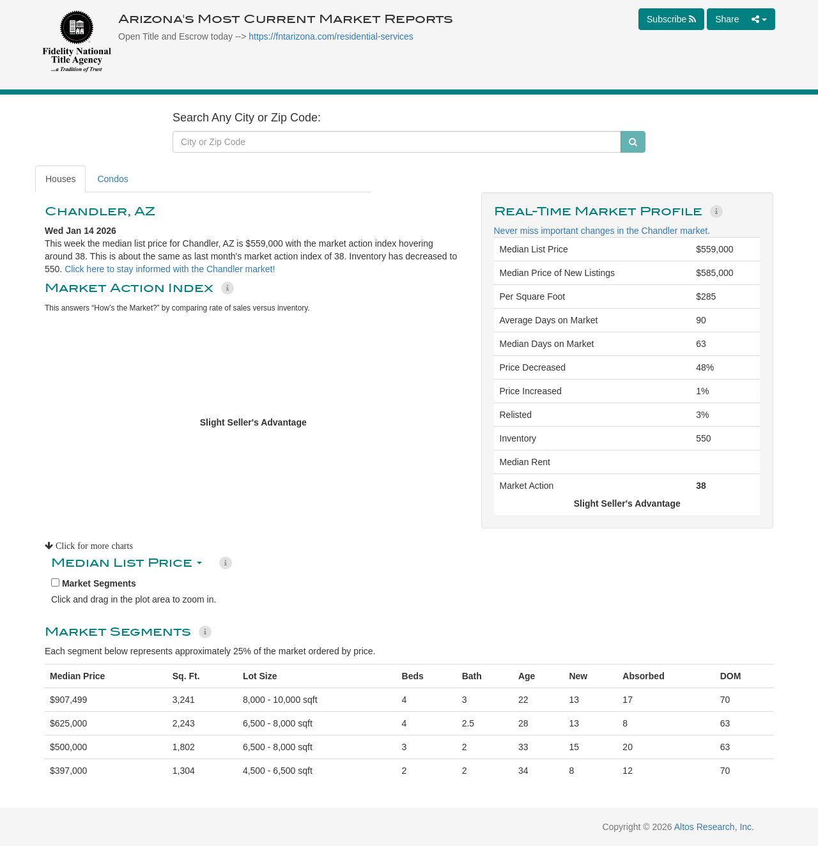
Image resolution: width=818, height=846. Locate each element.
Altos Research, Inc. (714, 827)
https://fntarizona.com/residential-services (331, 36)
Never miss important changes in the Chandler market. (602, 231)
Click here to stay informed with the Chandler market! (170, 269)
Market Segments (93, 583)
